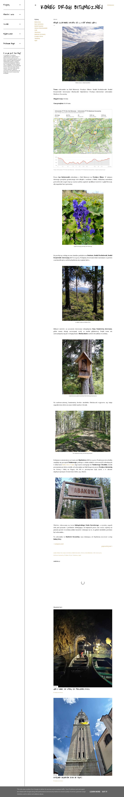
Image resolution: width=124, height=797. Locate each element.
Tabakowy (37, 38)
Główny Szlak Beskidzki (41, 28)
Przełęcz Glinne (39, 36)
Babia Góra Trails (68, 465)
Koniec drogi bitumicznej (72, 7)
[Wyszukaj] (110, 5)
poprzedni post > (106, 546)
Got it (104, 792)
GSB (36, 30)
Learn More (95, 792)
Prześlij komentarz (58, 692)
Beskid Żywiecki (39, 26)
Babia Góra (38, 22)
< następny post (58, 544)
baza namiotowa (39, 24)
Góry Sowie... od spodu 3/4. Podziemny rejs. (71, 689)
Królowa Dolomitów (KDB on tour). (67, 777)
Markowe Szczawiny (40, 34)
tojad (36, 40)
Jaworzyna (37, 32)
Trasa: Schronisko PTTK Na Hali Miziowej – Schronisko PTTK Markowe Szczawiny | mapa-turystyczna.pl (79, 169)
